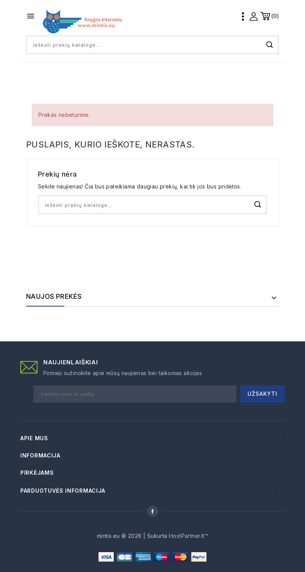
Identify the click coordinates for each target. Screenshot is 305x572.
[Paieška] (152, 44)
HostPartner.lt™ (188, 536)
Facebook (152, 511)
